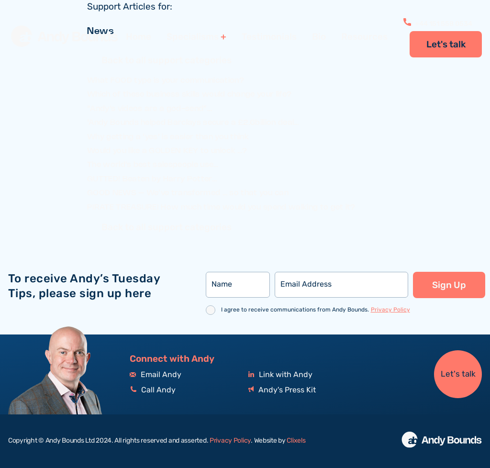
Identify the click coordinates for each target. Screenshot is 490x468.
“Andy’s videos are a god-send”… (149, 108)
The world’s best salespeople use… (153, 164)
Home (138, 37)
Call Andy (153, 390)
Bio (319, 37)
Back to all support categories (166, 61)
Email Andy (155, 375)
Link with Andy (280, 375)
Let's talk (446, 44)
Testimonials (269, 37)
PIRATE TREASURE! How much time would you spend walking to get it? (221, 207)
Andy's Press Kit (282, 390)
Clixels (296, 440)
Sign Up (449, 285)
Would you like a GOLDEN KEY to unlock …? (167, 151)
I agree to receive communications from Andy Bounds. (315, 310)
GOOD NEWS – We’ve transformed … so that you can (188, 193)
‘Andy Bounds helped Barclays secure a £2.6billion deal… (193, 122)
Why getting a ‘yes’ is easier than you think (168, 137)
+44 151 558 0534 (437, 24)
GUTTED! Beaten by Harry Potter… (152, 179)
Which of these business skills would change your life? (189, 94)
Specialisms (193, 37)
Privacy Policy (390, 309)
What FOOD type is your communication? (165, 80)
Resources (364, 37)
